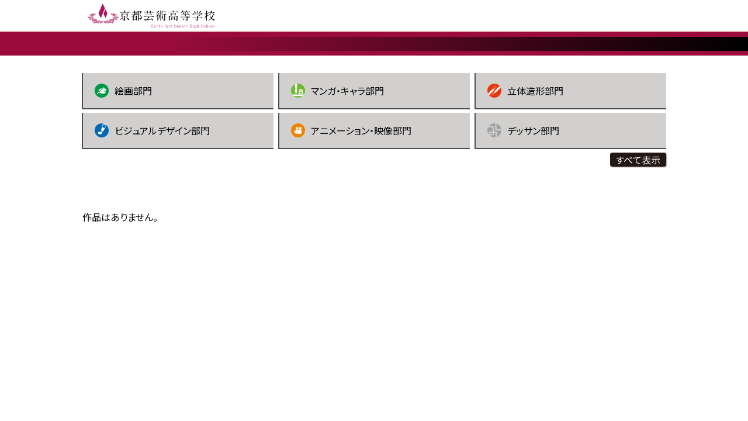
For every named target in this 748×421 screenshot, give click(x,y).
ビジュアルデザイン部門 (152, 185)
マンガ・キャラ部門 (337, 146)
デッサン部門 (523, 185)
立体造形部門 (525, 146)
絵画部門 (123, 146)
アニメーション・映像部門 (351, 185)
